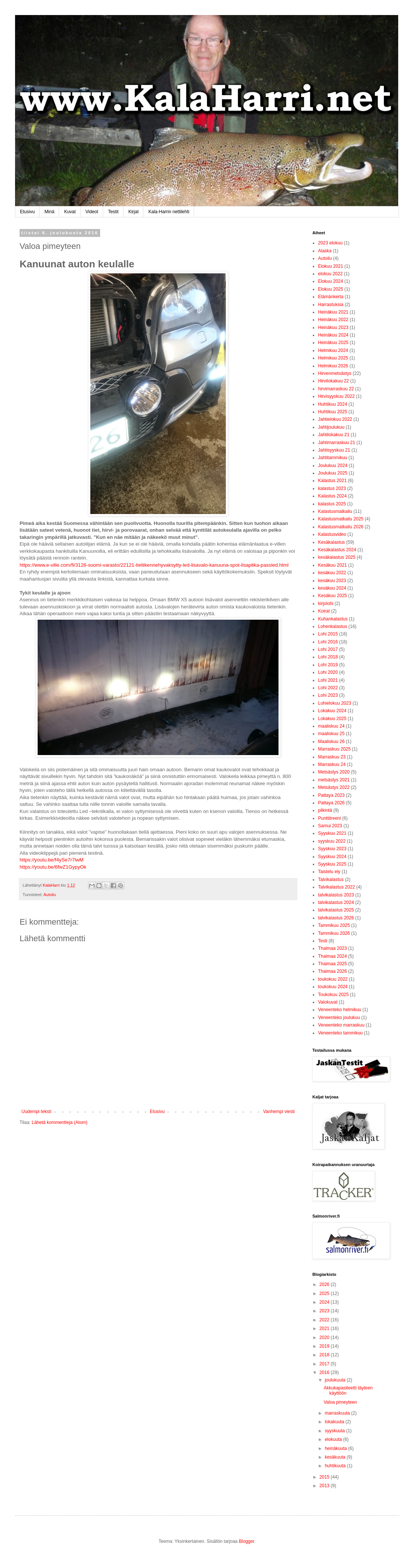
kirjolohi (325, 603)
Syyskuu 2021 (332, 833)
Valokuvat (328, 1002)
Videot (91, 211)
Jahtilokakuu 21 (333, 434)
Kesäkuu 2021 (332, 565)
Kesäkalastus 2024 (337, 549)
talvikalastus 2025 (336, 910)
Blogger (246, 1541)
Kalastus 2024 (332, 496)
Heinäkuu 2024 (333, 335)
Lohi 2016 (328, 642)
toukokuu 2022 (333, 979)
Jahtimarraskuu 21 (336, 442)
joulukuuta (336, 1380)
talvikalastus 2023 (336, 895)
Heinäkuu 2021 (333, 312)
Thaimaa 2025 (332, 963)
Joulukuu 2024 (332, 465)
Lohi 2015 (328, 634)
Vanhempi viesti (279, 1111)
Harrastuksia (330, 304)
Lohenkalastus (332, 626)
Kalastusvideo (332, 534)
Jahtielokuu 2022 (335, 419)
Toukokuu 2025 (333, 994)
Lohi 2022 (328, 687)
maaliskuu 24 (331, 726)
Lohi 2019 (328, 664)
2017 (325, 1363)
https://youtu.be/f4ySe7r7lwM (52, 860)
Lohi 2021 (328, 680)
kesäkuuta (336, 1457)
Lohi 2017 (328, 649)
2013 (325, 1485)
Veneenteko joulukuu (339, 1017)
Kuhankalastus (333, 619)
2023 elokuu (330, 243)
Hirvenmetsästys (335, 373)
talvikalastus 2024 (336, 902)
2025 (325, 1293)
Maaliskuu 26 (331, 741)
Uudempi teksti (36, 1111)
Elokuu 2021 (330, 266)
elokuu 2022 (330, 273)
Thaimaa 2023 (332, 948)
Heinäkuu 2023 (333, 327)
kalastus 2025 (332, 504)
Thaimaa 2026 (332, 971)
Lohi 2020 (328, 672)
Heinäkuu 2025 (333, 342)
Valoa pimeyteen (340, 1402)
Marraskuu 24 (332, 764)
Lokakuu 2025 (332, 718)
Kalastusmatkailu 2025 (341, 519)
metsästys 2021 (334, 780)
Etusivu (27, 211)
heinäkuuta (336, 1448)
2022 (325, 1319)
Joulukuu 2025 (332, 473)
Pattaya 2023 (331, 795)
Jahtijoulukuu (331, 427)
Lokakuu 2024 (332, 710)
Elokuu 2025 (330, 289)
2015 (325, 1477)
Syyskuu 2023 (332, 848)
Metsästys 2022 (334, 787)
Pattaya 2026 (331, 802)
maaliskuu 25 (331, 733)
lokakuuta (335, 1421)
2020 (325, 1337)
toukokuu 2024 (333, 986)
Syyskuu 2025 (332, 864)
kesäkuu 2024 (332, 588)
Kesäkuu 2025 (332, 595)
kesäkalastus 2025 (336, 557)
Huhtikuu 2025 (332, 411)
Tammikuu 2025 (334, 925)
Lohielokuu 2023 (334, 703)
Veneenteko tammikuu (340, 1033)
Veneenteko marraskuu (341, 1025)
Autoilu (49, 894)
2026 (325, 1284)
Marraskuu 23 (332, 757)
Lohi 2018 (328, 657)
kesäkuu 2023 (332, 580)
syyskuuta (335, 1430)
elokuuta (334, 1439)
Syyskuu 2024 (332, 856)
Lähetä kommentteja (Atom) (59, 1122)
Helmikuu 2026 (333, 366)
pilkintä (325, 810)
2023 (325, 1310)
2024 (325, 1302)
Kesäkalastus (331, 542)
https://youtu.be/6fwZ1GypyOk (53, 867)
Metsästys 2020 (334, 772)
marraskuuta (338, 1413)
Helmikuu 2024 (333, 350)
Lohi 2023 (328, 695)
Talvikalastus (331, 879)
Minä (49, 211)
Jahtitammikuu (332, 457)
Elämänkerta (330, 296)
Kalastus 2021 (332, 480)
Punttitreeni (329, 818)
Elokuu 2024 (330, 281)
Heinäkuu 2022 (333, 319)
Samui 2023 (330, 825)
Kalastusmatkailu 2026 (341, 526)
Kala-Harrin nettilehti (168, 211)
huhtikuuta (336, 1465)
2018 (325, 1354)
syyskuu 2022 (332, 841)
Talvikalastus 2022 (336, 887)
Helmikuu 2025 (333, 358)
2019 (325, 1346)
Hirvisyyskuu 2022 (336, 396)
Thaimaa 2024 (332, 956)
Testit (113, 211)
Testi (322, 940)
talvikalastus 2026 (336, 918)
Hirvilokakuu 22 (333, 381)
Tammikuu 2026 (334, 933)
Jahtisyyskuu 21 (334, 450)
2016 (325, 1372)
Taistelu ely (329, 871)
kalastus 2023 (332, 488)
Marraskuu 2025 (334, 749)
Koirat (324, 611)
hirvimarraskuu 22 (336, 388)
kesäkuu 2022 (332, 572)
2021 (325, 1328)
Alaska (325, 250)
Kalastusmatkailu (335, 511)
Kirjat (133, 211)
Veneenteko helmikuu (339, 1009)
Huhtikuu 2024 (332, 404)
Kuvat (70, 211)
